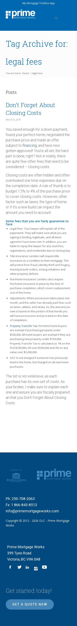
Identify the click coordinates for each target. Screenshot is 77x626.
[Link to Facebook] (11, 568)
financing (30, 145)
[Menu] (65, 13)
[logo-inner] (20, 13)
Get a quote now (29, 604)
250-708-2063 (23, 499)
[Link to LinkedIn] (28, 568)
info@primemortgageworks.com (32, 511)
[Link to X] (19, 568)
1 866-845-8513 (24, 505)
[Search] (55, 13)
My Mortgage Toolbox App (38, 3)
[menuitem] (55, 13)
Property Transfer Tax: (24, 326)
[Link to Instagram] (36, 568)
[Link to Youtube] (44, 568)
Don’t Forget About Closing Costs (30, 109)
